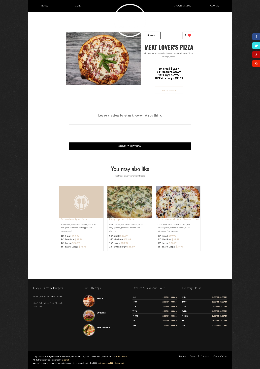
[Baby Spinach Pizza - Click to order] (129, 217)
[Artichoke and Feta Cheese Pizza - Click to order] (178, 217)
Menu (77, 5)
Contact (215, 5)
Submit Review (130, 146)
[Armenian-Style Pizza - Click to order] (81, 217)
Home (44, 5)
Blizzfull (65, 360)
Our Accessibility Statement (111, 363)
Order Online (182, 5)
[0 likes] (188, 35)
